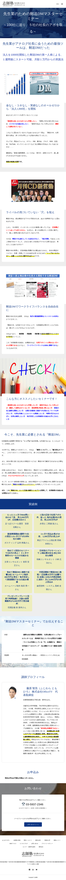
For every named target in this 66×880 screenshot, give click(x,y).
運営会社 (41, 846)
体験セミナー (57, 840)
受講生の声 (47, 840)
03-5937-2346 (34, 804)
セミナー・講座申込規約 (29, 846)
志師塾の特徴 (17, 840)
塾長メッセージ (28, 840)
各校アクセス (13, 843)
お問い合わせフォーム (33, 824)
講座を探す (38, 840)
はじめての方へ (6, 840)
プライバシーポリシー (47, 843)
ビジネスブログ (24, 843)
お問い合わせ (34, 843)
